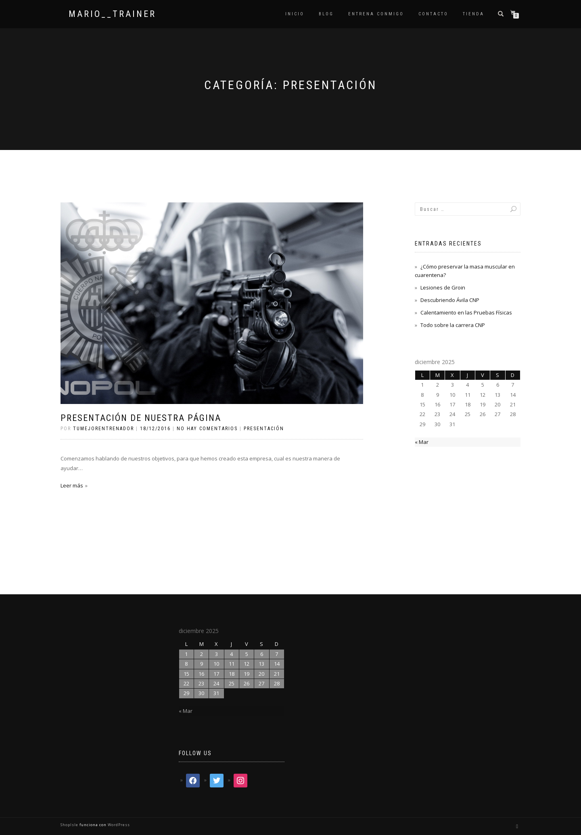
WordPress (118, 824)
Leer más (72, 485)
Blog (326, 14)
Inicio (294, 14)
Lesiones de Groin (442, 287)
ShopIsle (70, 824)
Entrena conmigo (376, 14)
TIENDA (473, 14)
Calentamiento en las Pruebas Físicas (466, 312)
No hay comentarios (207, 428)
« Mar (421, 442)
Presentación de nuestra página (141, 418)
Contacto (433, 14)
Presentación (264, 428)
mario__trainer (112, 14)
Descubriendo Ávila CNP (449, 300)
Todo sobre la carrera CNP (452, 325)
